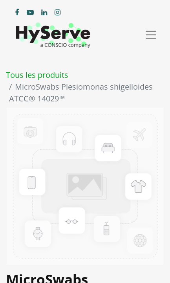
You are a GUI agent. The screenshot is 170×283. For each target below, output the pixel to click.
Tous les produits (37, 75)
